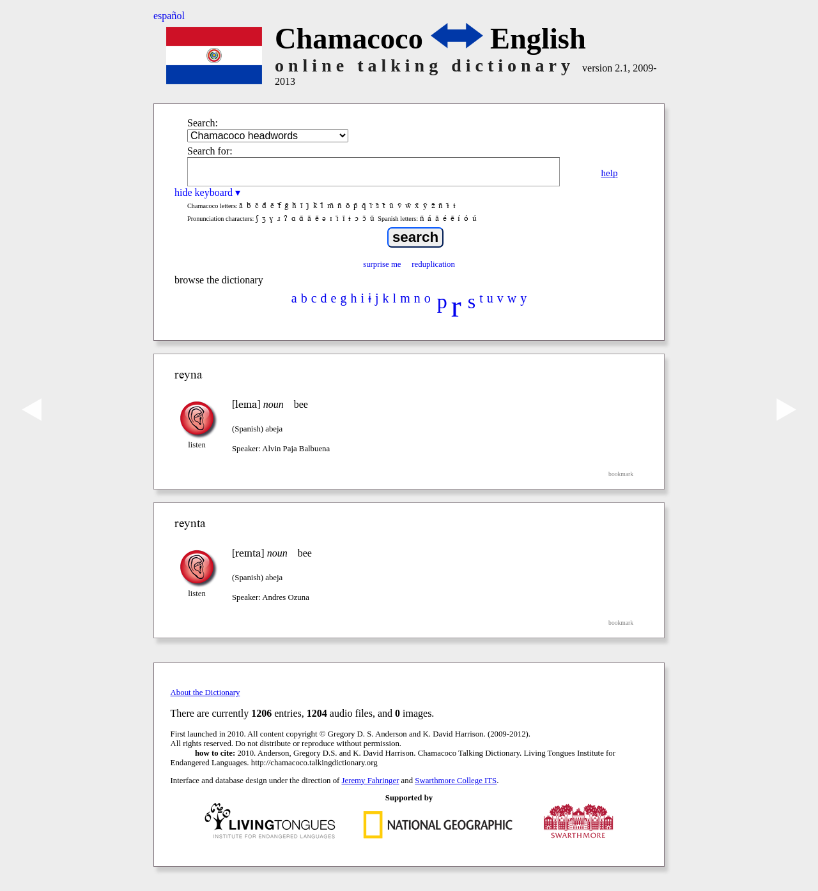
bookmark (620, 473)
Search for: (210, 151)
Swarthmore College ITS (456, 780)
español (169, 15)
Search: (202, 122)
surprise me (382, 264)
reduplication (433, 264)
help (609, 172)
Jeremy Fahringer (370, 780)
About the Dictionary (205, 692)
